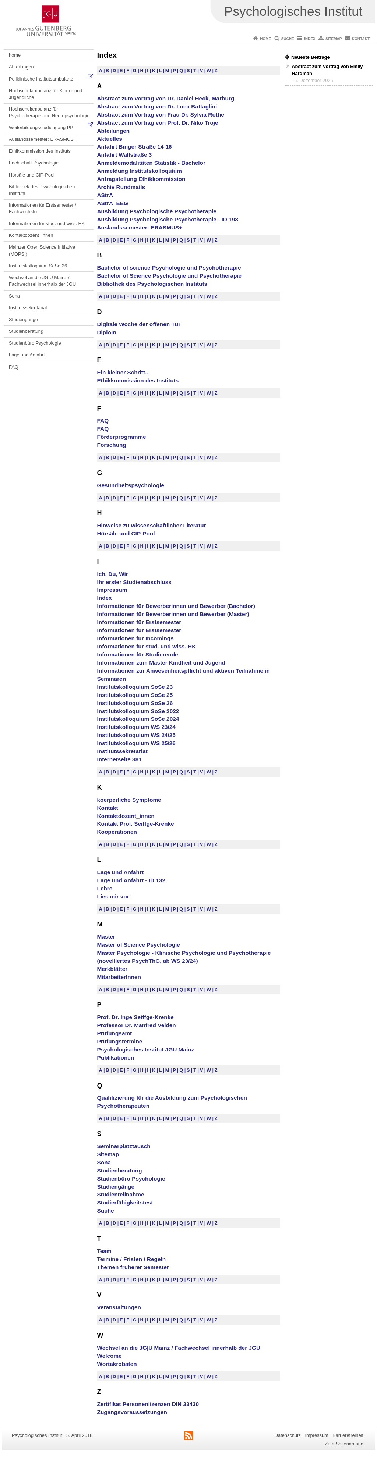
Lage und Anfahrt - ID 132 (131, 880)
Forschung (111, 445)
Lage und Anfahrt (27, 354)
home (15, 55)
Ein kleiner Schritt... (123, 372)
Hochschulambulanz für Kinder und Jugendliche (45, 94)
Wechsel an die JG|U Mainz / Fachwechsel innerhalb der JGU (42, 281)
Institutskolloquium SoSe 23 (135, 687)
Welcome (109, 1356)
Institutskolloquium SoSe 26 (38, 265)
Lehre (105, 888)
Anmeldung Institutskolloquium (139, 171)
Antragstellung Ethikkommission (141, 179)
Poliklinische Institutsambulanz (41, 79)
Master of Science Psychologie (138, 945)
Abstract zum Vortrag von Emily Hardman (327, 70)
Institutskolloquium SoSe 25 (135, 695)
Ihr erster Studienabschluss (134, 582)
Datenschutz (288, 1435)
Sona (14, 296)
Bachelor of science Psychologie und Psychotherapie (169, 267)
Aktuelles (109, 139)
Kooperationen (117, 832)
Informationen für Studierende (137, 654)
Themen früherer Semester (133, 1267)
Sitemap (333, 39)
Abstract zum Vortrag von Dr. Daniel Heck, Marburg (166, 98)
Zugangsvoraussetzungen (132, 1412)
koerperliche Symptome (129, 800)
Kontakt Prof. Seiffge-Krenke (135, 824)
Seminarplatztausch (124, 1146)
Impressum (112, 590)
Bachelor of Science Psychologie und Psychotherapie (169, 276)
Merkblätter (112, 969)
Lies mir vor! (114, 896)
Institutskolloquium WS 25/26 (136, 743)
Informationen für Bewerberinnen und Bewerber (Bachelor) (176, 606)
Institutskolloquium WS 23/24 (136, 727)
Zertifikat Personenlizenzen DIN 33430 (148, 1404)
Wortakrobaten (117, 1364)
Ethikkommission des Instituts (40, 151)
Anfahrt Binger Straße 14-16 (134, 146)
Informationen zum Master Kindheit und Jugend (161, 662)
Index (310, 39)
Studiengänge (23, 319)
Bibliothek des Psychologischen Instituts (42, 190)
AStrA (105, 195)
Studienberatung (26, 331)
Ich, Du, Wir (112, 574)
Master (106, 936)
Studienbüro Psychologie (35, 343)
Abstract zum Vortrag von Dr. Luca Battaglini (157, 106)
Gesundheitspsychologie (131, 485)
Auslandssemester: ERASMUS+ (42, 139)
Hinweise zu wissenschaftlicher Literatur (151, 525)
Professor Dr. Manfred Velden (136, 1025)
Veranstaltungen (119, 1307)
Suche (287, 39)
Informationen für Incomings (135, 638)
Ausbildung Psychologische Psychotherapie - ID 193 (167, 219)
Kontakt (361, 39)
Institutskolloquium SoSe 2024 (138, 719)
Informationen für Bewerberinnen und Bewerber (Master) (173, 614)
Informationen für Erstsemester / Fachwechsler (42, 208)
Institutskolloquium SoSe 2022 (138, 711)
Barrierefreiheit (347, 1435)
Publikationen (115, 1057)
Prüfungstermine (119, 1041)
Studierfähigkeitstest (125, 1202)
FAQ (13, 367)
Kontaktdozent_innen (31, 235)
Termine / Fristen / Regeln (131, 1259)
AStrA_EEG (112, 203)
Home (265, 39)
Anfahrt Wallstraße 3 (124, 155)
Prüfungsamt (114, 1033)
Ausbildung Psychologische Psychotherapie (156, 211)
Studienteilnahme (120, 1194)
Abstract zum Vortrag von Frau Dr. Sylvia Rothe (160, 114)
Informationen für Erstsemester (139, 622)
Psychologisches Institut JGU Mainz (145, 1049)
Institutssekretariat (28, 307)
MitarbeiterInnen (119, 977)
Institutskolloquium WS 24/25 (136, 735)
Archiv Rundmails (121, 187)
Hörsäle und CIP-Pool (31, 175)
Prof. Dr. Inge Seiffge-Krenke (135, 1017)
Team (104, 1251)
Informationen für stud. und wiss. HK (47, 223)
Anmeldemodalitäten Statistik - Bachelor (151, 163)
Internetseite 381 (119, 759)
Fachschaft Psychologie (34, 163)
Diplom (106, 332)
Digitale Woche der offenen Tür (139, 324)
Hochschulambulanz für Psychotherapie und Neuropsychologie (49, 112)
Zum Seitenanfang (344, 1443)
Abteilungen (21, 67)
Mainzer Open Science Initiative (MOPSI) (42, 250)
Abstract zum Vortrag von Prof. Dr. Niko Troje (157, 123)
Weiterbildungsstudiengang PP (41, 127)
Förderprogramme (121, 437)
